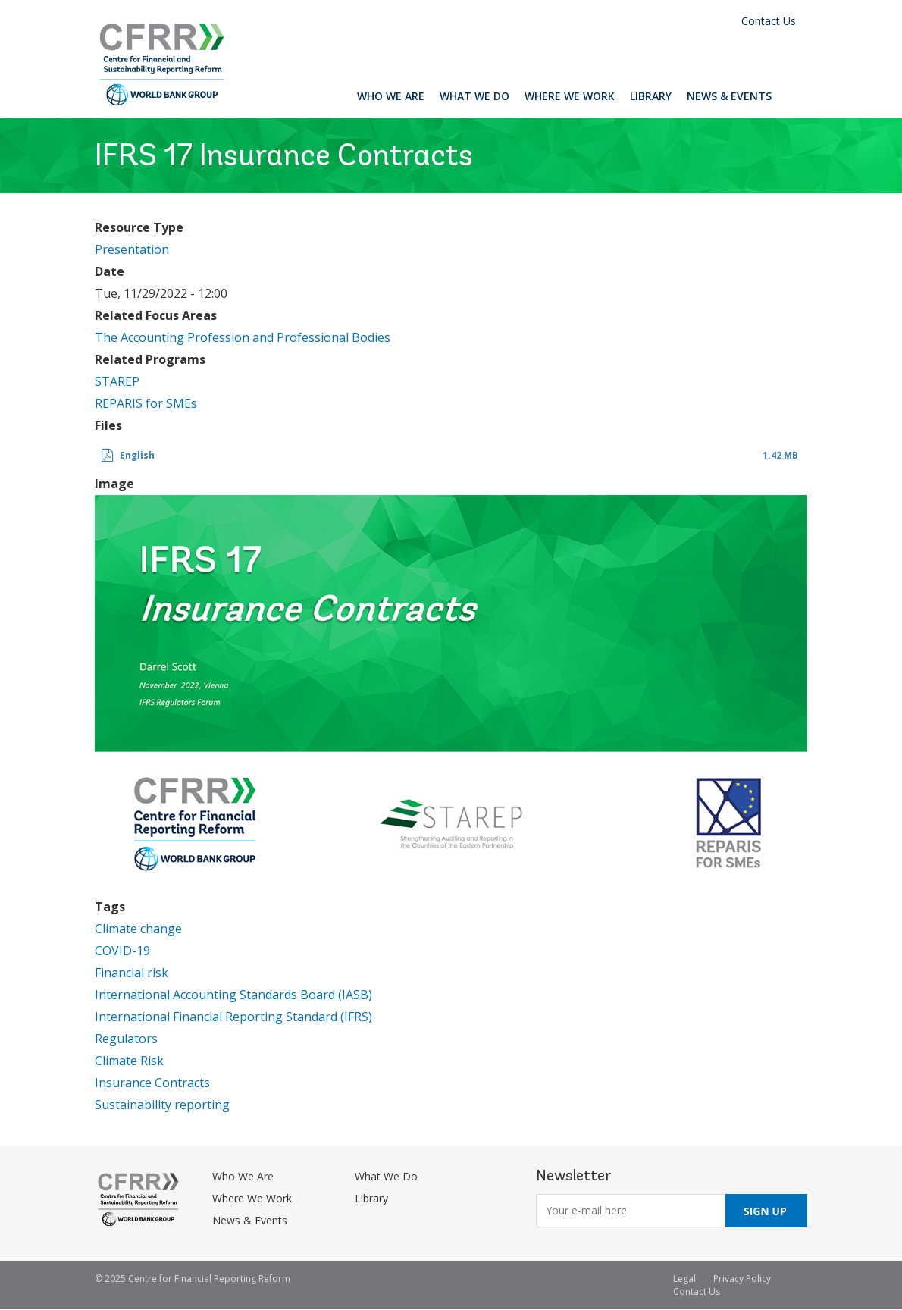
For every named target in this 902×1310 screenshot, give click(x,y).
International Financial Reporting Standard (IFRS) (233, 1016)
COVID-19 (122, 950)
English (137, 455)
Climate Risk (129, 1060)
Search (793, 95)
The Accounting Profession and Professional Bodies (242, 337)
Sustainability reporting (162, 1104)
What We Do (474, 96)
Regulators (126, 1038)
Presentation (132, 249)
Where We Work (570, 96)
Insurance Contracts (152, 1082)
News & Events (729, 96)
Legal (684, 1278)
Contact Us (768, 21)
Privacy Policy (742, 1278)
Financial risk (131, 972)
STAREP (117, 381)
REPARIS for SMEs (146, 403)
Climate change (138, 928)
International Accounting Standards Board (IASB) (233, 994)
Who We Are (390, 96)
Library (651, 96)
